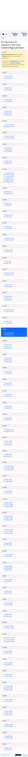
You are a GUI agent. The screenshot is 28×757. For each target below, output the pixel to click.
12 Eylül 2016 (8, 228)
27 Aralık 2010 (8, 394)
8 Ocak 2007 (8, 591)
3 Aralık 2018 (8, 99)
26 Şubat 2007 (9, 579)
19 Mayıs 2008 (8, 518)
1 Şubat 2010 (8, 454)
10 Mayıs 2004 (8, 714)
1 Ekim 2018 (8, 111)
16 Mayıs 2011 (8, 359)
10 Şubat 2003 (9, 736)
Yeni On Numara (16, 63)
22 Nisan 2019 (8, 78)
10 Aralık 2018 (8, 101)
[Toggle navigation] (3, 38)
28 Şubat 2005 (9, 689)
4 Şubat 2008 (8, 545)
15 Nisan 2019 (8, 76)
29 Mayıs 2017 (8, 191)
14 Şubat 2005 (9, 686)
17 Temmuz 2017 (9, 173)
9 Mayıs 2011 (8, 358)
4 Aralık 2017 (8, 148)
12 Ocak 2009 (8, 491)
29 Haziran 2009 (9, 469)
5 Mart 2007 (8, 581)
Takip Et (25, 755)
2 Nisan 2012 (8, 344)
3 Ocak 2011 (8, 396)
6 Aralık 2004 (8, 701)
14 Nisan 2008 (8, 529)
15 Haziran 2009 (9, 466)
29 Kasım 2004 (9, 699)
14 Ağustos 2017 (9, 180)
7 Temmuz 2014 (9, 275)
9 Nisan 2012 (8, 346)
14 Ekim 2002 (8, 749)
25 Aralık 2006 (8, 604)
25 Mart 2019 (8, 89)
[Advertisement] (14, 15)
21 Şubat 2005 (9, 688)
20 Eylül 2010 (8, 418)
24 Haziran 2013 (9, 309)
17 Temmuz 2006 (9, 639)
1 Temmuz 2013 (9, 311)
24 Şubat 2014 (9, 296)
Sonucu (5, 34)
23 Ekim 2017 (8, 163)
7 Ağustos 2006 (9, 626)
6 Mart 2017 (8, 203)
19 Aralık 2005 (8, 663)
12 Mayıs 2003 (8, 724)
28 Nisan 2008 (8, 533)
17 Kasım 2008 (9, 506)
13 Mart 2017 (8, 205)
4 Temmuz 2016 (9, 238)
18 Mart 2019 (8, 88)
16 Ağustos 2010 (9, 431)
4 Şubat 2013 (8, 321)
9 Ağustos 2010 (9, 429)
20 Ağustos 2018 (9, 126)
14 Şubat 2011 (9, 385)
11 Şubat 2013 (9, 323)
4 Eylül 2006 (8, 614)
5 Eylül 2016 (8, 226)
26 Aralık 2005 (8, 664)
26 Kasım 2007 (9, 554)
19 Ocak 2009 (8, 493)
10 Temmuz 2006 (9, 637)
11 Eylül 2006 (8, 616)
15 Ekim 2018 (8, 115)
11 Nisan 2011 (8, 373)
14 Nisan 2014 (8, 286)
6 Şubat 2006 (8, 653)
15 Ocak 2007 (8, 593)
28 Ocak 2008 (8, 543)
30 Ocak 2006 (8, 651)
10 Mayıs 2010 (8, 444)
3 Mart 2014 (8, 298)
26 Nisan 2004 (8, 711)
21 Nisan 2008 (8, 531)
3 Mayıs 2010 (8, 443)
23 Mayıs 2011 (8, 361)
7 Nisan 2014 (8, 284)
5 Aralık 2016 (8, 216)
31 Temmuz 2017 (9, 176)
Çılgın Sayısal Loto (15, 34)
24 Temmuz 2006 (9, 641)
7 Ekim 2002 (8, 747)
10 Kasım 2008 (9, 504)
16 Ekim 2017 (8, 161)
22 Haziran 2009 (9, 468)
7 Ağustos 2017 (9, 178)
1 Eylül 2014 (8, 261)
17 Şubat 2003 (9, 738)
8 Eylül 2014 (8, 263)
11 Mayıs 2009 (8, 481)
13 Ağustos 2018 (9, 124)
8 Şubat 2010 (8, 456)
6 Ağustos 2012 (9, 334)
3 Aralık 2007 (8, 556)
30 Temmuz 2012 (9, 333)
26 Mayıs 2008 (8, 520)
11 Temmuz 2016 (9, 240)
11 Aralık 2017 (8, 149)
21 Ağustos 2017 (9, 182)
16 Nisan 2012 (8, 348)
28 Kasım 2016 (9, 215)
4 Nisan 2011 (8, 371)
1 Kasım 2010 (8, 408)
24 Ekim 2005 (8, 676)
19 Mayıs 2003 (8, 726)
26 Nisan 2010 (8, 441)
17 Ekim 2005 (8, 674)
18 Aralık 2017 (8, 151)
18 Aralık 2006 (8, 603)
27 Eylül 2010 (8, 419)
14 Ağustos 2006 (9, 628)
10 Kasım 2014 (9, 250)
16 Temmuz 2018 (9, 136)
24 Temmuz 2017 (9, 174)
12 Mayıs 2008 (8, 516)
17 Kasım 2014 (9, 251)
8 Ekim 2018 (8, 113)
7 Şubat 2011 (8, 383)
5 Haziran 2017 (9, 193)
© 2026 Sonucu (5, 755)
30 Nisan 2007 (8, 568)
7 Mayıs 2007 (8, 570)
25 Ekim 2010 (8, 406)
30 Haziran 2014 (9, 273)
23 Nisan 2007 (8, 566)
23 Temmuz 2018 (9, 138)
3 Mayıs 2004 (8, 713)
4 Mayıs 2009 (8, 479)
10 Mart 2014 (8, 300)
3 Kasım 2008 (8, 502)
